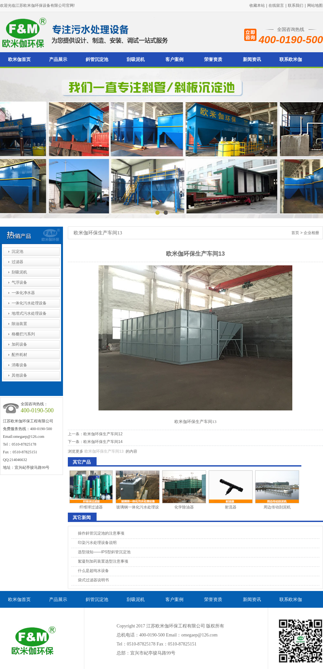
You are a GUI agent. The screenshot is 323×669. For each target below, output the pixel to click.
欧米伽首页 (19, 59)
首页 (295, 233)
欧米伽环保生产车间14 (102, 441)
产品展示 (58, 59)
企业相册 (311, 233)
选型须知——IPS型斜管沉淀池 (104, 552)
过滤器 (17, 262)
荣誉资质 (213, 59)
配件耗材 (19, 354)
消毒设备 (19, 365)
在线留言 (276, 5)
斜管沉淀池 (97, 59)
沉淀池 (17, 251)
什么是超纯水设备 (93, 570)
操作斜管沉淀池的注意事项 (101, 533)
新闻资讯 (252, 59)
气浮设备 (19, 282)
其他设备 (19, 375)
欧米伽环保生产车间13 (103, 451)
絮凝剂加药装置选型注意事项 (103, 561)
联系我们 (295, 5)
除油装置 (19, 323)
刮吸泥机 (136, 59)
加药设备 (19, 344)
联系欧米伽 (290, 59)
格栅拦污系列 (23, 334)
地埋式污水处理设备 (29, 313)
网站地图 (315, 5)
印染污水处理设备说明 (97, 542)
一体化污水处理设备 (29, 303)
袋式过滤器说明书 (93, 580)
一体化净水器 (23, 292)
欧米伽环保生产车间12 (102, 434)
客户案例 (174, 59)
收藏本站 (257, 5)
